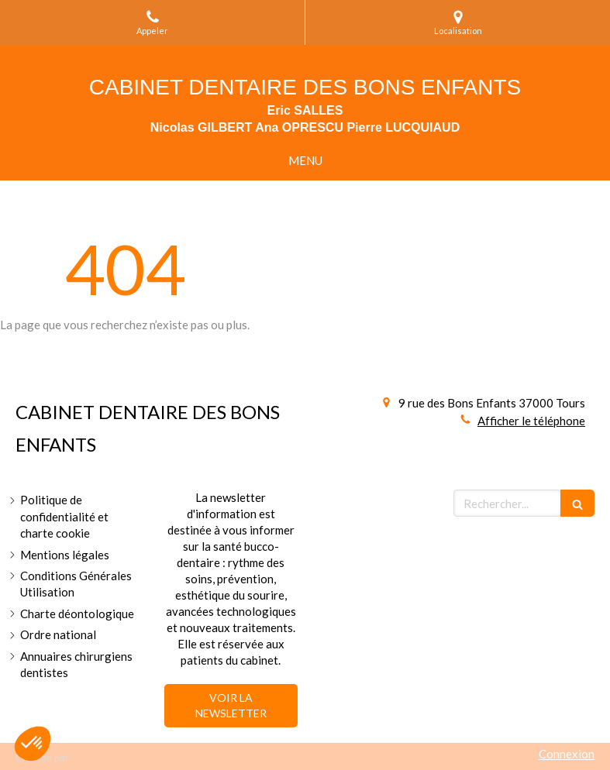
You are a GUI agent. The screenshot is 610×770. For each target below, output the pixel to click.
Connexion (566, 754)
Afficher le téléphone (531, 421)
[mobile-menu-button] (305, 161)
